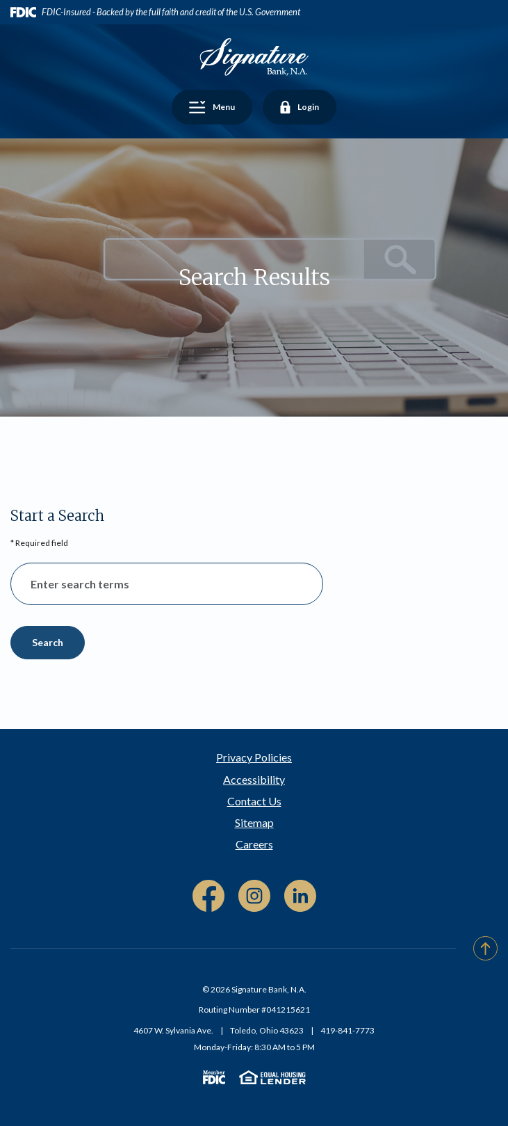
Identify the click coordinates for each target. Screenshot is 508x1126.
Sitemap (254, 822)
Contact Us (254, 800)
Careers (254, 844)
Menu (217, 108)
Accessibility (254, 779)
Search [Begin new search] (47, 642)
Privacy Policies (254, 757)
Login (299, 108)
